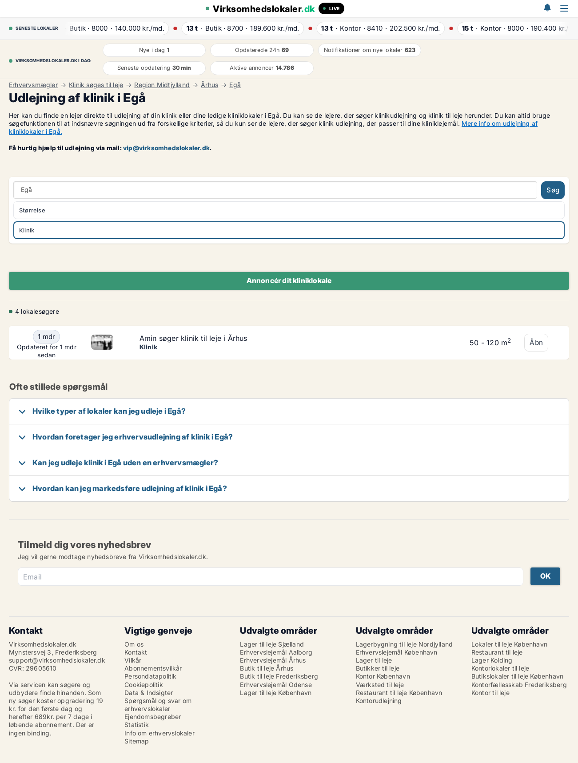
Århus (209, 84)
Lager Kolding (492, 660)
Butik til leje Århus (266, 668)
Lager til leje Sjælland (272, 644)
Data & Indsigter (148, 692)
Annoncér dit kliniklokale (289, 280)
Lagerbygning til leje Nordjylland (404, 644)
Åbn (536, 342)
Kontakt (135, 652)
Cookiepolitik (143, 684)
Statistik (136, 724)
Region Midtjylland (162, 84)
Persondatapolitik (150, 676)
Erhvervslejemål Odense (275, 684)
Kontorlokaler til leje (500, 668)
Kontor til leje (490, 692)
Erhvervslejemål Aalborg (276, 652)
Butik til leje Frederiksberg (279, 676)
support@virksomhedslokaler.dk (57, 660)
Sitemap (136, 741)
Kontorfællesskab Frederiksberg (519, 684)
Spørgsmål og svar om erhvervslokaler (157, 704)
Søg (552, 190)
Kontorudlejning (379, 700)
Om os (134, 644)
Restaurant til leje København (399, 692)
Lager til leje (374, 660)
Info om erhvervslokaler (159, 733)
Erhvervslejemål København (397, 652)
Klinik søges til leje (96, 84)
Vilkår (132, 660)
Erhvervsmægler (33, 84)
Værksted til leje (380, 684)
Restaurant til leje (497, 652)
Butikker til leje (377, 668)
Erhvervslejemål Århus (273, 660)
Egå (235, 84)
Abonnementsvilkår (153, 668)
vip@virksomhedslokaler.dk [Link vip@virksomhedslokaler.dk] (166, 148)
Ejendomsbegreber (152, 716)
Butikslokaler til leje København (517, 676)
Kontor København (383, 676)
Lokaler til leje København (509, 644)
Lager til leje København (275, 692)
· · (112, 28)
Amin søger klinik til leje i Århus (193, 338)
